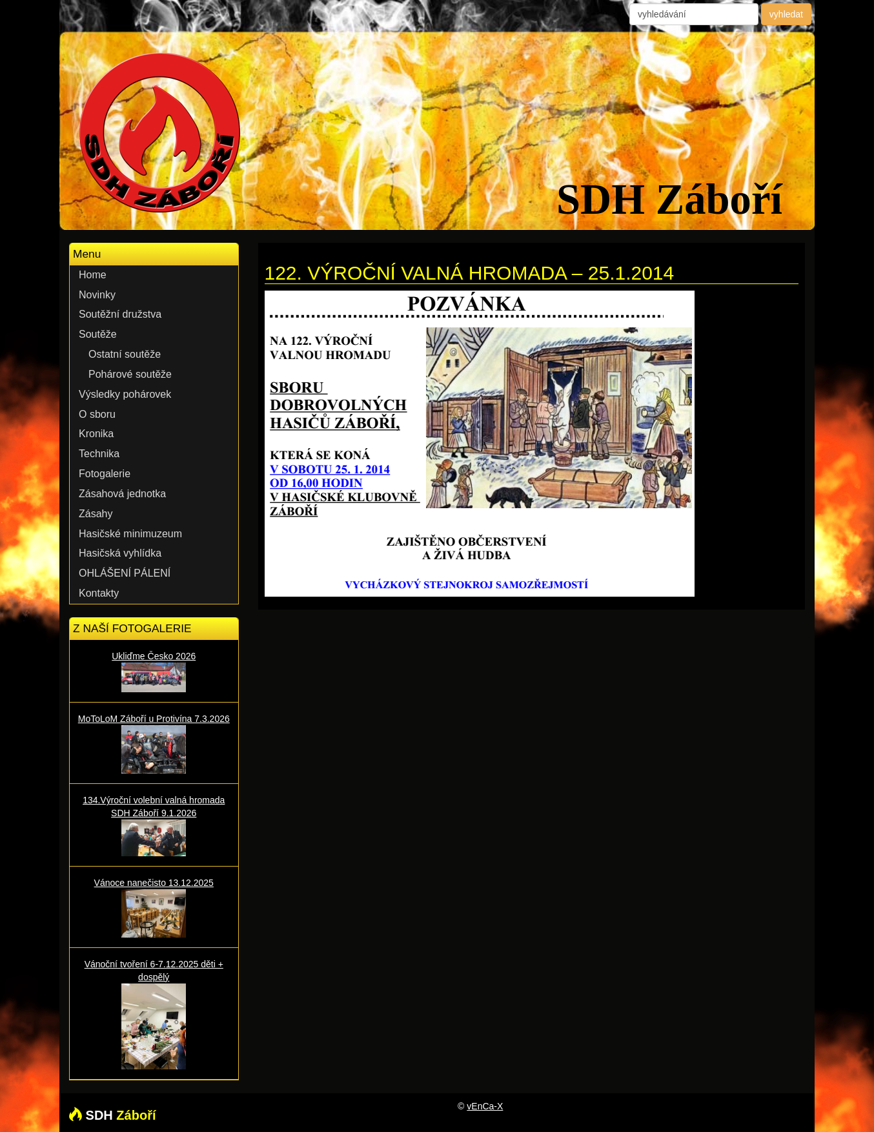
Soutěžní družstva (120, 314)
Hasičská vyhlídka (120, 553)
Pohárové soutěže (130, 374)
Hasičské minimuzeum (130, 533)
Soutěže (98, 334)
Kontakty (99, 593)
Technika (99, 453)
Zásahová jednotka (122, 493)
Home (93, 274)
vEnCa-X (485, 1106)
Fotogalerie (104, 473)
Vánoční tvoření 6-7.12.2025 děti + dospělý (154, 1014)
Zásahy (95, 513)
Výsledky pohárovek (125, 394)
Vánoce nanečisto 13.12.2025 (154, 908)
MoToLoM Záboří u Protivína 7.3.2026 (154, 744)
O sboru (97, 414)
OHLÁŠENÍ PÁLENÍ (124, 573)
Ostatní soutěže (124, 354)
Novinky (97, 294)
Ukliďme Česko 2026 (154, 671)
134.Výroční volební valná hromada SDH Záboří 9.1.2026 (154, 825)
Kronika (96, 433)
